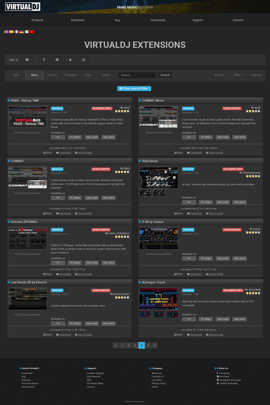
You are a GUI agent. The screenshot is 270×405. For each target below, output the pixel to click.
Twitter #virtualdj (227, 383)
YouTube (223, 376)
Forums (91, 386)
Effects (52, 75)
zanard (256, 228)
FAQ (89, 380)
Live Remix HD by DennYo (29, 282)
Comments (65, 152)
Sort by (221, 75)
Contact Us (157, 376)
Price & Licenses (30, 383)
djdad (126, 107)
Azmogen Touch (153, 282)
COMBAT (17, 161)
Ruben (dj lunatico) (119, 233)
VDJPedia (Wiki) (95, 383)
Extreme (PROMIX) (24, 222)
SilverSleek (150, 161)
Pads (88, 75)
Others (106, 75)
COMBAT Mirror (153, 100)
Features (26, 380)
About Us (156, 373)
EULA (155, 386)
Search (165, 75)
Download (77, 20)
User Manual (93, 376)
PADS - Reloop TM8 (25, 100)
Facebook (223, 373)
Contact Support (95, 373)
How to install (85, 152)
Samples (70, 75)
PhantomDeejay (251, 172)
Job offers (157, 380)
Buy (117, 20)
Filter (238, 75)
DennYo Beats (121, 294)
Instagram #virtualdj (229, 380)
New (16, 75)
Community (158, 20)
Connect (238, 20)
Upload (256, 75)
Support (198, 20)
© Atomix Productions (135, 401)
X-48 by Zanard (152, 222)
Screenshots (28, 386)
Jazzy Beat (254, 289)
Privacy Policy (159, 383)
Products (37, 20)
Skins (34, 75)
